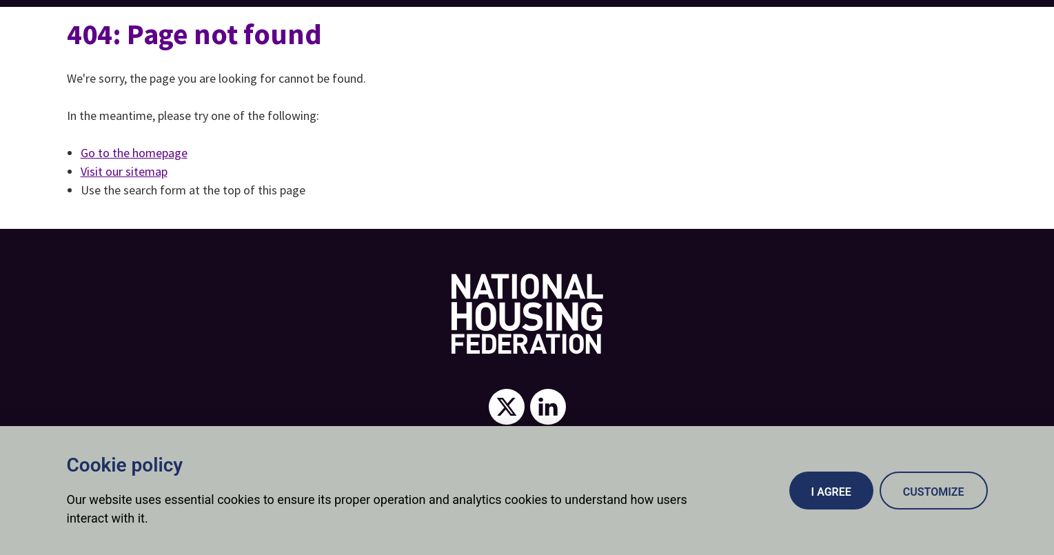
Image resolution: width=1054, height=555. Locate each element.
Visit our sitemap (124, 171)
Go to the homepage (134, 153)
